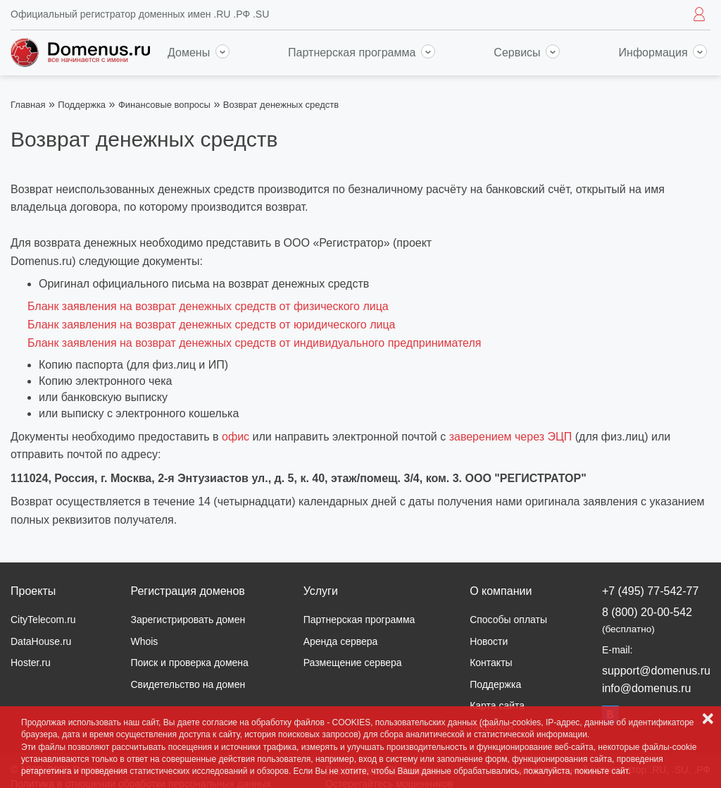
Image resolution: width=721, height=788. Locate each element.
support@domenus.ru (656, 671)
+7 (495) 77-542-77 (650, 591)
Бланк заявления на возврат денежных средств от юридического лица (211, 325)
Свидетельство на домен (187, 684)
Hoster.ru (31, 662)
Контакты (491, 662)
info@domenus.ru (646, 688)
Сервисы (527, 53)
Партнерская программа (361, 53)
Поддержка (82, 104)
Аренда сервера (340, 641)
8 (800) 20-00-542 (647, 620)
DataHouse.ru (41, 641)
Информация (663, 53)
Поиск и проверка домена (189, 662)
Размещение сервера (352, 662)
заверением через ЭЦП (510, 437)
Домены (199, 53)
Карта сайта (497, 705)
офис (235, 437)
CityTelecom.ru (43, 619)
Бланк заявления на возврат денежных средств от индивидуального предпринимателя (254, 343)
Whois (144, 641)
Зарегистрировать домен (187, 619)
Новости (489, 641)
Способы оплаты (508, 619)
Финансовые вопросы (164, 104)
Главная (28, 104)
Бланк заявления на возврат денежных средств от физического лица (208, 306)
